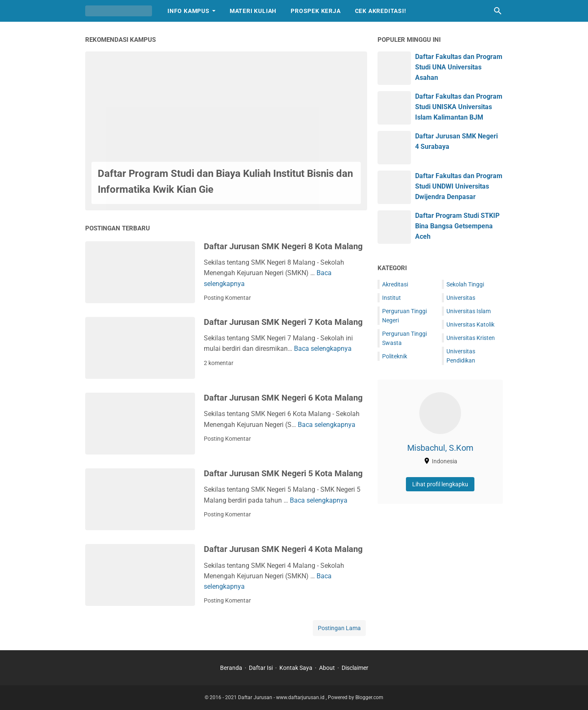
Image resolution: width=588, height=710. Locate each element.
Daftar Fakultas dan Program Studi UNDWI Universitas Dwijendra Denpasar (458, 186)
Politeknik (394, 356)
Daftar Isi (261, 667)
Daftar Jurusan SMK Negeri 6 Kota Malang (283, 398)
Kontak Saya (295, 667)
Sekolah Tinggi (465, 284)
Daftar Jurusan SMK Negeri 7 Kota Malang (283, 322)
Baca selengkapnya (323, 348)
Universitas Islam (468, 311)
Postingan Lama (339, 628)
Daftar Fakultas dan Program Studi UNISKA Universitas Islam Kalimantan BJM (458, 106)
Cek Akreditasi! (380, 11)
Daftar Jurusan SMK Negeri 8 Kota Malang (283, 246)
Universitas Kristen (470, 338)
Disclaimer (355, 667)
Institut (391, 297)
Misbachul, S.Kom (440, 448)
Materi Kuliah (253, 11)
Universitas (460, 297)
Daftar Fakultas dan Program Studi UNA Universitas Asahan (458, 67)
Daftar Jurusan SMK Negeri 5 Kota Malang (283, 473)
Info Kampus (188, 11)
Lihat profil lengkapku (440, 484)
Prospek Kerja (315, 11)
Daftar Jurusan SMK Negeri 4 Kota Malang (283, 549)
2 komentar (218, 363)
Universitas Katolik (470, 324)
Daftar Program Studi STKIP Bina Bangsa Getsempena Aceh (457, 226)
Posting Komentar (227, 297)
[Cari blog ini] (498, 11)
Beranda (231, 667)
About (327, 667)
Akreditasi (395, 284)
